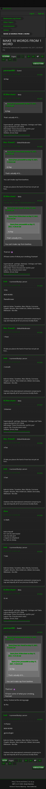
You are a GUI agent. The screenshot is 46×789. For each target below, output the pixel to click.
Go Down (5, 56)
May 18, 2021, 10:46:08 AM (12, 515)
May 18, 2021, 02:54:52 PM (12, 719)
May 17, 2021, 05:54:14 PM (12, 362)
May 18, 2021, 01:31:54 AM (12, 404)
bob (5, 281)
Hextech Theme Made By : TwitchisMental (23, 786)
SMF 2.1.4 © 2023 (17, 784)
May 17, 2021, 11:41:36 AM (12, 98)
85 (29, 56)
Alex (6, 511)
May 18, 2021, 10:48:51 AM (12, 551)
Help (13, 782)
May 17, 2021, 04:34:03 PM (12, 332)
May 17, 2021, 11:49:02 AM (12, 146)
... (26, 56)
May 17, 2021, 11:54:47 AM (12, 200)
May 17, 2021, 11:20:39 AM (12, 74)
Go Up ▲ (31, 782)
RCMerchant (10, 94)
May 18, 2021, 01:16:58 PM (12, 632)
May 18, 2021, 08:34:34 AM (12, 473)
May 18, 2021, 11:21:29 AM (12, 594)
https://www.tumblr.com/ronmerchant (17, 135)
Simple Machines (29, 784)
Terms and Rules (21, 782)
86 (33, 56)
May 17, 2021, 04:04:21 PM (12, 285)
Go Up (4, 760)
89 (4, 59)
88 (42, 56)
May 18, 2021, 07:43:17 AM (12, 443)
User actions (38, 64)
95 (10, 59)
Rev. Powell (9, 142)
